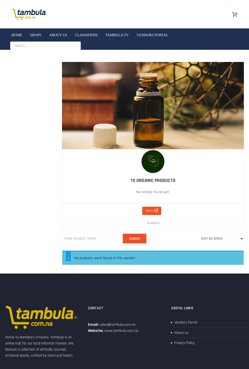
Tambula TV (117, 35)
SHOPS (35, 35)
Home (16, 35)
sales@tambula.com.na (116, 324)
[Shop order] (222, 238)
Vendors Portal (152, 35)
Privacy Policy (184, 342)
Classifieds (86, 35)
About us (58, 35)
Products (153, 223)
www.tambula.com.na (121, 330)
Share (151, 210)
